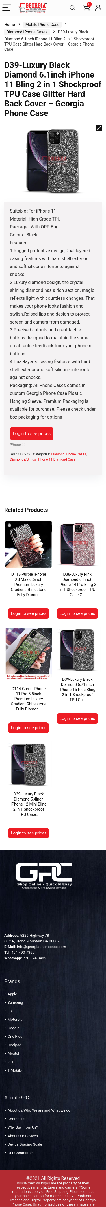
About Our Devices (23, 1126)
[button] (99, 128)
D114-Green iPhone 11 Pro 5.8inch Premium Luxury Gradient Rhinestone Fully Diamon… (28, 689)
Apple (12, 985)
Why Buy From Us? (23, 1118)
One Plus (15, 1027)
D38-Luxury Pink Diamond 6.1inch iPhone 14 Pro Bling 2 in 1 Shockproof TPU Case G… (77, 584)
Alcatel (13, 1044)
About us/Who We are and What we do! (39, 1101)
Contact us (16, 1109)
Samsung (15, 993)
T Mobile (15, 1061)
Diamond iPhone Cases (27, 32)
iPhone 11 (18, 444)
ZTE (11, 1052)
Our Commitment (22, 1143)
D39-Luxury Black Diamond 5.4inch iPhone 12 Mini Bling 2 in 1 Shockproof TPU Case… (29, 794)
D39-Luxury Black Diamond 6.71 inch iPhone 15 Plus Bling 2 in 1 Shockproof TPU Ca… (77, 689)
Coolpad (14, 1035)
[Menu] (7, 8)
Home (9, 24)
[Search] (72, 8)
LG (10, 1002)
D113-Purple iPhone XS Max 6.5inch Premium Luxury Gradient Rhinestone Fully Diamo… (28, 584)
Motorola (15, 1010)
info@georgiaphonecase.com (41, 937)
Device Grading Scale (25, 1135)
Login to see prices (32, 433)
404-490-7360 (22, 943)
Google (13, 1018)
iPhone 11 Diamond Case (56, 459)
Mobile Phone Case (42, 24)
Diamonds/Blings (23, 459)
